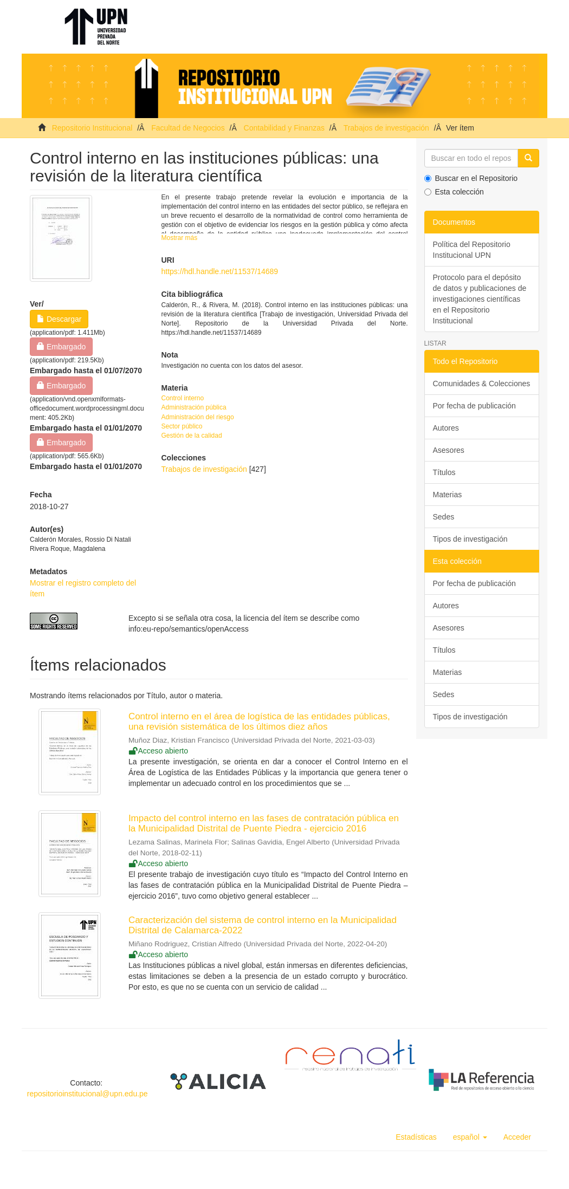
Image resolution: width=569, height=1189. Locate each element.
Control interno (182, 398)
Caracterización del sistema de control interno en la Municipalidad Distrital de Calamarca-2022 (262, 925)
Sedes (444, 516)
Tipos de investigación (470, 539)
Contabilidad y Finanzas (284, 128)
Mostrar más (179, 238)
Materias (447, 494)
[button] (470, 1137)
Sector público (182, 426)
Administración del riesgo (197, 417)
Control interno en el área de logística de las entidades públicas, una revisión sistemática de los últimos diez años (259, 721)
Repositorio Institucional (92, 128)
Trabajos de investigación (386, 128)
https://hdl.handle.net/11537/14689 (220, 271)
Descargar (59, 319)
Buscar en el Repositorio (471, 178)
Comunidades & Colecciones (482, 383)
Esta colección (454, 191)
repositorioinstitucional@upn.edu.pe (87, 1093)
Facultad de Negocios (187, 128)
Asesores (448, 450)
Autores (446, 428)
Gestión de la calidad (191, 435)
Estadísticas (416, 1137)
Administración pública (194, 407)
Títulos (444, 472)
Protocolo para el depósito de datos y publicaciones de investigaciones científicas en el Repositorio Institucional (480, 299)
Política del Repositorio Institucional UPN (471, 249)
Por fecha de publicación (474, 405)
